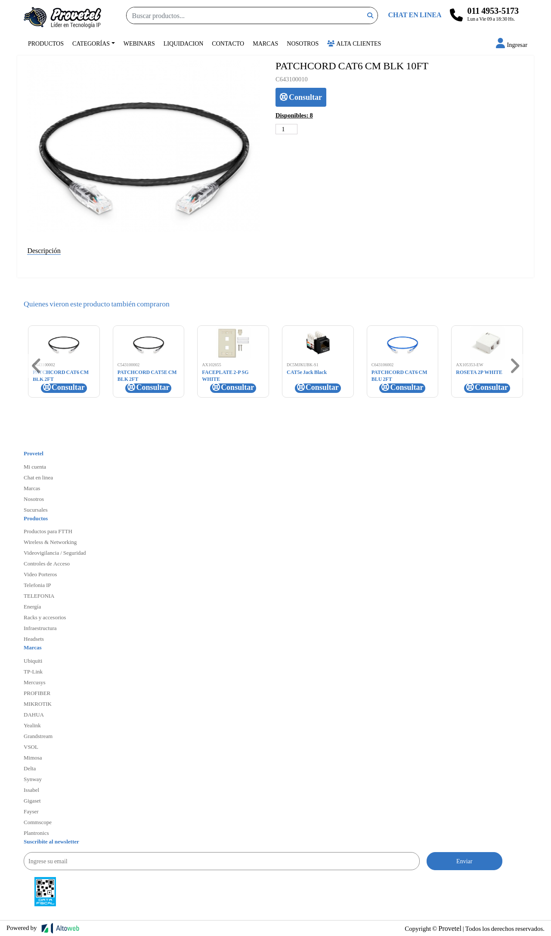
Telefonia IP (37, 584)
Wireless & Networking (50, 541)
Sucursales (36, 509)
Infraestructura (40, 627)
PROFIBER (37, 692)
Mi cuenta (35, 466)
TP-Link (33, 671)
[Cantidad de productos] (286, 129)
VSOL (31, 746)
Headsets (34, 638)
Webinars (139, 43)
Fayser (31, 811)
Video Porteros (40, 574)
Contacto (228, 43)
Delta (30, 768)
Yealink (32, 725)
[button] (511, 44)
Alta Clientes (354, 43)
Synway (33, 778)
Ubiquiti (33, 660)
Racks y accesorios (45, 617)
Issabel (31, 789)
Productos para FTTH (48, 531)
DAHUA (34, 714)
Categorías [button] (91, 43)
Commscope (38, 822)
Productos (46, 43)
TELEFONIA (39, 595)
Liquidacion (184, 43)
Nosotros (303, 43)
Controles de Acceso (47, 563)
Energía (32, 606)
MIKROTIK (38, 703)
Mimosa (33, 757)
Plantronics (36, 832)
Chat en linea (38, 477)
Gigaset (32, 800)
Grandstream (38, 735)
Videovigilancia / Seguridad (55, 552)
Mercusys (35, 682)
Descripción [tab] (43, 250)
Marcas (265, 43)
